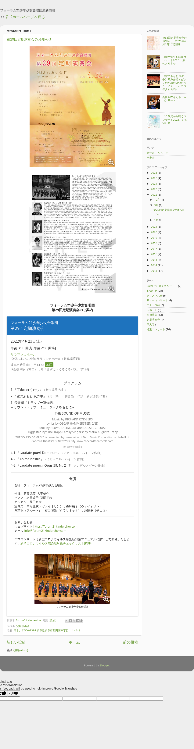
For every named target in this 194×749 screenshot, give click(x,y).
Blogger (104, 665)
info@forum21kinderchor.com (45, 531)
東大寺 (151, 324)
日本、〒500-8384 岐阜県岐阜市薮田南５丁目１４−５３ (47, 630)
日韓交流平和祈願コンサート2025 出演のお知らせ (174, 60)
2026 (154, 172)
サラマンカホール (23, 354)
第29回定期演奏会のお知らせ (29, 39)
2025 (154, 178)
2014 (154, 265)
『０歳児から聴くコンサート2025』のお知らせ (174, 119)
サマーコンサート (157, 300)
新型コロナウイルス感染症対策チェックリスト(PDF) (56, 543)
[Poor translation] (14, 693)
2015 (154, 260)
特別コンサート (156, 329)
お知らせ (152, 290)
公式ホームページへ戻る (25, 16)
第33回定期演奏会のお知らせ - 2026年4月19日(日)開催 (174, 41)
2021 (154, 226)
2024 (154, 183)
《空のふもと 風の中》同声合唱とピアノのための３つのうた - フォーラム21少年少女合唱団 (174, 82)
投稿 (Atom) (20, 650)
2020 (154, 232)
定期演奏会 (23, 626)
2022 (154, 194)
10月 (157, 199)
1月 (156, 220)
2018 (154, 243)
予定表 (151, 157)
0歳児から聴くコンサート (162, 286)
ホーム (74, 642)
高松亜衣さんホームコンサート (174, 98)
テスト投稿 (153, 305)
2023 (154, 189)
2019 (154, 237)
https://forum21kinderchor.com (55, 526)
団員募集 (152, 314)
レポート (152, 310)
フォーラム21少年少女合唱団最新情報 (27, 10)
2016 (154, 254)
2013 (154, 271)
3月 (156, 205)
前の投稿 (130, 642)
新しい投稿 (16, 642)
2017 (154, 248)
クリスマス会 (155, 295)
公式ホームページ (157, 153)
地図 (49, 365)
